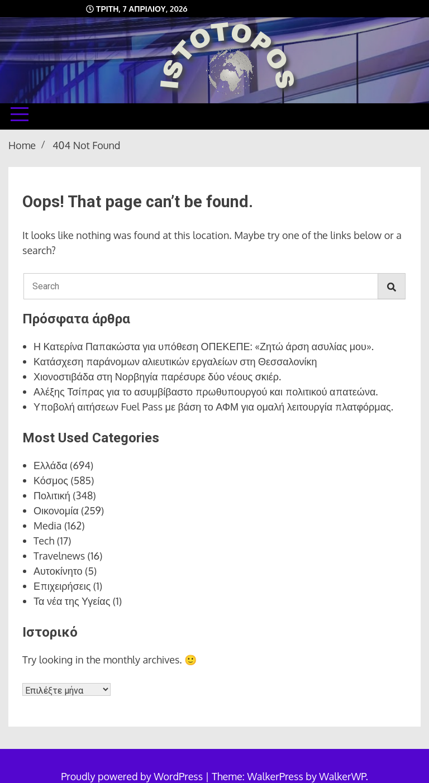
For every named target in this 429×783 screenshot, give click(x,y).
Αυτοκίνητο (58, 571)
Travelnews (59, 556)
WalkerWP (342, 776)
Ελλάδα (51, 465)
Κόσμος (51, 480)
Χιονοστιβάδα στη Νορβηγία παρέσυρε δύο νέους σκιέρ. (157, 376)
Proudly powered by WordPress (133, 776)
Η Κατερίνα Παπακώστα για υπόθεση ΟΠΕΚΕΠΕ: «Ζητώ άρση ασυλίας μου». (204, 346)
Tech (44, 540)
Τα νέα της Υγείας (72, 601)
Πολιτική (52, 495)
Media (48, 525)
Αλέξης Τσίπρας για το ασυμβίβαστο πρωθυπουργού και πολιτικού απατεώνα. (206, 391)
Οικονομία (56, 510)
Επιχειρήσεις (62, 586)
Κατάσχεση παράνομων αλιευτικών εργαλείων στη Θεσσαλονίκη (175, 361)
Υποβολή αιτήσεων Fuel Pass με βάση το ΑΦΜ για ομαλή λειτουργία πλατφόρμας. (213, 406)
